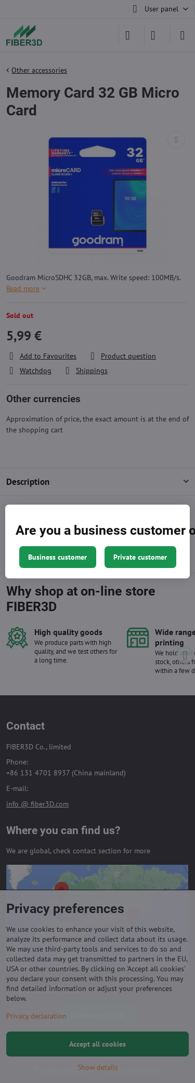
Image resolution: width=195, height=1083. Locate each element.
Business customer (57, 557)
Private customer (140, 557)
